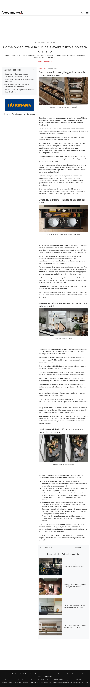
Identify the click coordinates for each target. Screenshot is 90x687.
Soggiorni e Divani (18, 674)
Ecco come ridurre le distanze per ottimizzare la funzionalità (17, 85)
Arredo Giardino (72, 674)
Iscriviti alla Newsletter (45, 676)
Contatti (81, 674)
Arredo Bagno (29, 674)
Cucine (8, 674)
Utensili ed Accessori (45, 61)
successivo (80, 547)
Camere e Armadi (40, 674)
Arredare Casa (52, 674)
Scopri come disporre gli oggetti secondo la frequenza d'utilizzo (17, 75)
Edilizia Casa (62, 674)
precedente (46, 547)
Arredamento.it (12, 12)
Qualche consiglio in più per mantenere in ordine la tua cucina (19, 91)
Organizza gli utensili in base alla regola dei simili (19, 80)
